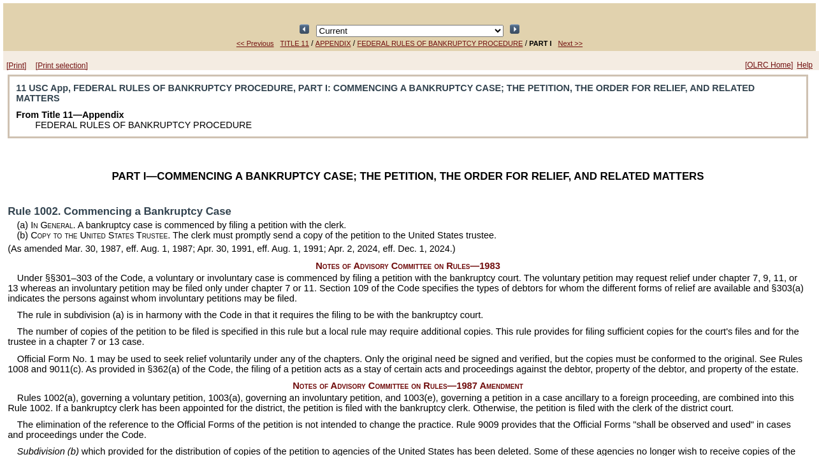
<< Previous (255, 43)
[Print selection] (62, 65)
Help (805, 65)
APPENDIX (333, 43)
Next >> (570, 43)
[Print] (16, 65)
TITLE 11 (294, 43)
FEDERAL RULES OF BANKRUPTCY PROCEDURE (440, 43)
